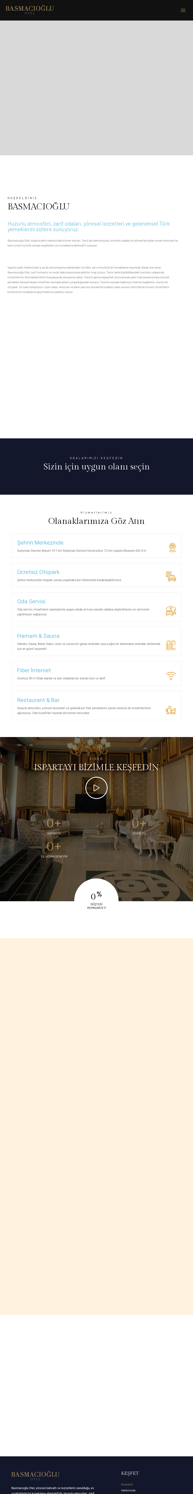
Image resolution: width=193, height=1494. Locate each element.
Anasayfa (127, 1484)
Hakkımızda (128, 1490)
